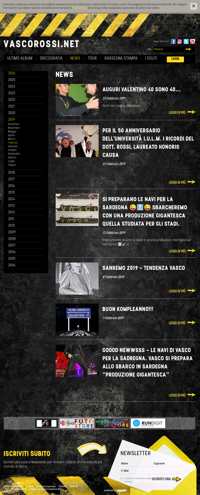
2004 (12, 265)
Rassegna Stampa (121, 58)
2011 (11, 219)
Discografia (51, 58)
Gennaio (13, 146)
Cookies (63, 486)
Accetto (138, 480)
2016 (11, 186)
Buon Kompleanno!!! (128, 310)
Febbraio (13, 142)
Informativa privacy (46, 486)
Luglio (11, 161)
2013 (11, 206)
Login (175, 59)
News (75, 58)
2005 (12, 259)
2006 (12, 252)
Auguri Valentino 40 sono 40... (142, 90)
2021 (11, 106)
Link (149, 49)
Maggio (12, 131)
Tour (92, 58)
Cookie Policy (80, 8)
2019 (11, 120)
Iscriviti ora (161, 479)
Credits (29, 486)
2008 (12, 239)
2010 (11, 226)
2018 (11, 173)
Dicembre (13, 124)
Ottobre (12, 150)
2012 (11, 212)
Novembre (14, 128)
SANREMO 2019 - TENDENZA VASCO (144, 268)
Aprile (11, 135)
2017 (11, 179)
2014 (11, 199)
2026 (11, 73)
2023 (11, 93)
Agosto (12, 157)
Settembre (14, 153)
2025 (11, 80)
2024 (11, 87)
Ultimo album (20, 58)
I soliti (151, 58)
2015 (11, 193)
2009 (12, 232)
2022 (11, 100)
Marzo (11, 139)
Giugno (12, 165)
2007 (11, 246)
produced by (115, 490)
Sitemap (74, 486)
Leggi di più (177, 113)
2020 (11, 113)
